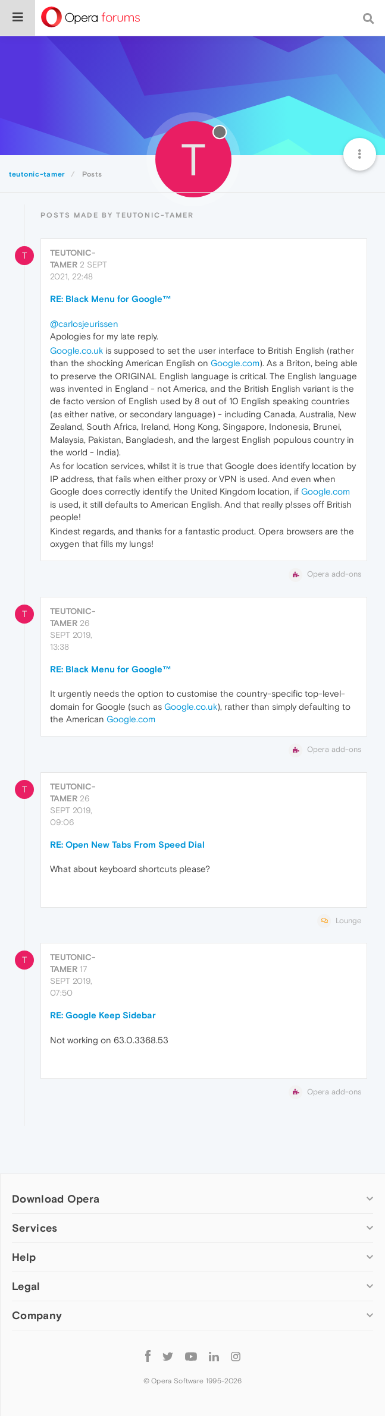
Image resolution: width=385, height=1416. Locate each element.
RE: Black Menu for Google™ (110, 299)
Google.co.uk (76, 350)
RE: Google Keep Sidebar (103, 1015)
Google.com (235, 363)
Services (34, 1228)
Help (24, 1257)
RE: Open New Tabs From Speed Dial (127, 844)
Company (37, 1315)
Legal (26, 1286)
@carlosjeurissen (84, 324)
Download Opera (55, 1198)
